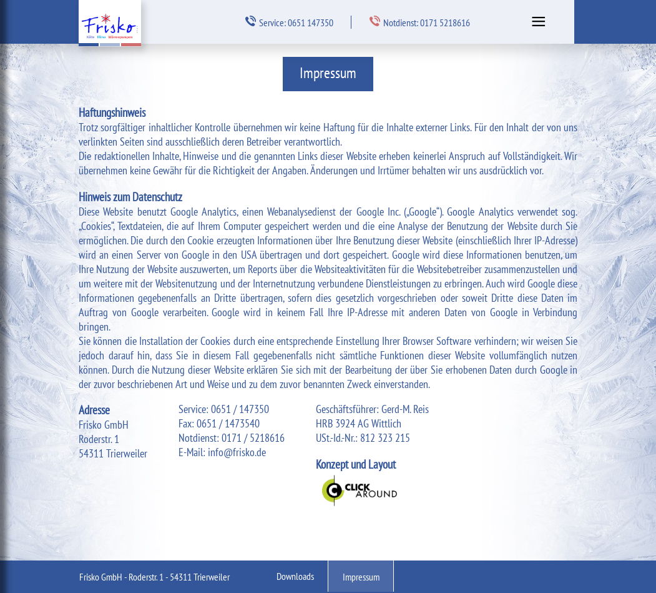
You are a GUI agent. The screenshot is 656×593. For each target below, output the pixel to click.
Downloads (295, 576)
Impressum (361, 577)
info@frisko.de (237, 452)
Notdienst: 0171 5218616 (420, 22)
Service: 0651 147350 (289, 22)
